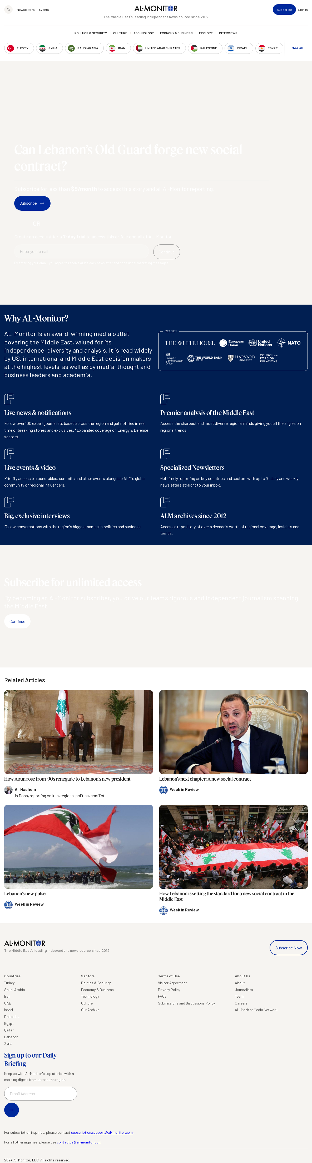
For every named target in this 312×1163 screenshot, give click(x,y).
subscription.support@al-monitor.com (102, 1132)
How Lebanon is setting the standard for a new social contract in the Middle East (226, 896)
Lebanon (11, 1037)
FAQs (162, 996)
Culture (120, 33)
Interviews (228, 33)
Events (44, 9)
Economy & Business (176, 33)
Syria (8, 1043)
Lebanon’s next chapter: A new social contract (205, 779)
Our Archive (90, 1009)
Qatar (9, 1030)
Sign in (303, 9)
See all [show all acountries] (297, 48)
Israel (8, 1009)
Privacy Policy (169, 989)
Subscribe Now (288, 947)
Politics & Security (91, 33)
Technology (143, 33)
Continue (17, 621)
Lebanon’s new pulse (25, 893)
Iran (7, 996)
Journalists (244, 989)
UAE (7, 1003)
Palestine (11, 1016)
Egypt (9, 1023)
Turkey (9, 983)
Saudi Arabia (14, 989)
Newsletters (26, 9)
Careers (241, 1003)
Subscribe (284, 9)
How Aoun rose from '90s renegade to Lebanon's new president (67, 779)
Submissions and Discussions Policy (186, 1003)
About (240, 983)
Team (239, 996)
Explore (206, 33)
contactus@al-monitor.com (79, 1142)
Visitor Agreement (172, 983)
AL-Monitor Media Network (256, 1009)
